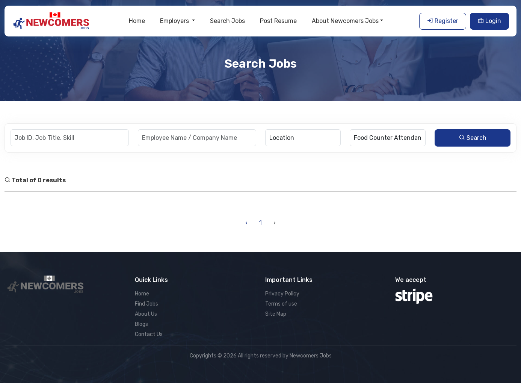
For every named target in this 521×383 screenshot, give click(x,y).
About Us (146, 314)
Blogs (141, 324)
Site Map (275, 314)
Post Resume (278, 20)
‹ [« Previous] (246, 222)
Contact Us (149, 334)
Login (489, 20)
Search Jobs (227, 20)
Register (442, 20)
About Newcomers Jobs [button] (345, 20)
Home (137, 20)
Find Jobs (146, 304)
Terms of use (281, 304)
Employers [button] (175, 20)
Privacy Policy (282, 294)
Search (472, 137)
